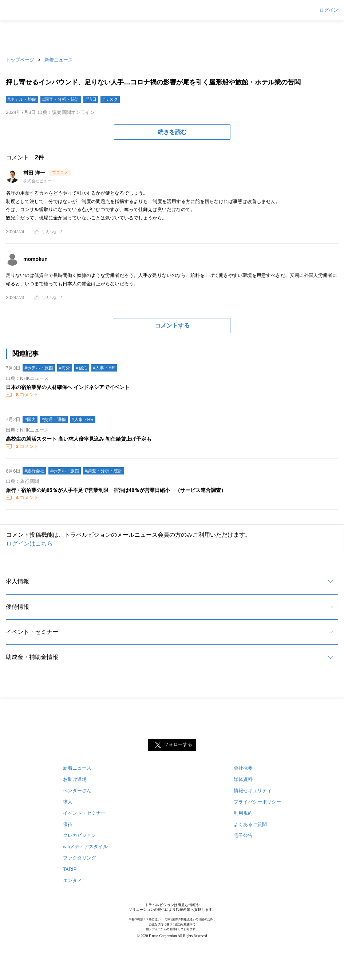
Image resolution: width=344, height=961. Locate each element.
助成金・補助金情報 (32, 657)
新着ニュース (58, 60)
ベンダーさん (77, 790)
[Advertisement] (172, 36)
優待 (67, 824)
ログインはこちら (29, 543)
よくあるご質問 (250, 824)
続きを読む (172, 132)
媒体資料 (243, 779)
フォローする (178, 744)
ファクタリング (79, 858)
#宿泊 (81, 367)
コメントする (172, 325)
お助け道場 (75, 779)
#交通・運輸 (53, 419)
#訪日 (90, 99)
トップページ (20, 60)
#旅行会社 (34, 470)
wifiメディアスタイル (85, 846)
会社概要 (243, 768)
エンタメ (72, 880)
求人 (67, 802)
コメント (27, 394)
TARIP (69, 869)
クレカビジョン (79, 835)
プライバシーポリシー (257, 802)
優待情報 (17, 607)
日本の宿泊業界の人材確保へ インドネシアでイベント (68, 387)
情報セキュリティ (253, 790)
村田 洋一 (35, 173)
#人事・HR (104, 367)
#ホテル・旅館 (22, 99)
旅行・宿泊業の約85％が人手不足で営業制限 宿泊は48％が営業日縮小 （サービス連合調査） (116, 490)
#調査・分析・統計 (61, 99)
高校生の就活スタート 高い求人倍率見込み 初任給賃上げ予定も (78, 439)
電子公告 (243, 835)
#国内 (30, 419)
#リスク (110, 99)
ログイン (328, 10)
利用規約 (243, 813)
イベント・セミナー (32, 632)
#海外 (64, 367)
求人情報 (17, 581)
